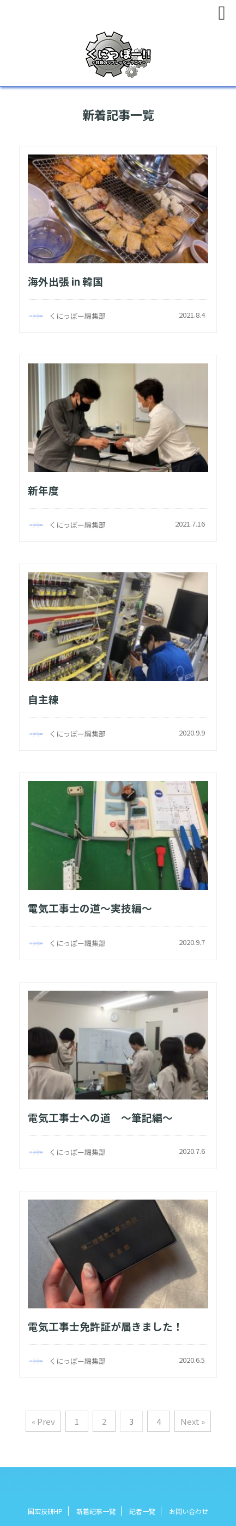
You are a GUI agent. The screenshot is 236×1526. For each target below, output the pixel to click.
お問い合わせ (188, 1511)
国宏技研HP (45, 1511)
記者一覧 (142, 1511)
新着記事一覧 (96, 1511)
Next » (192, 1421)
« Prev (43, 1421)
